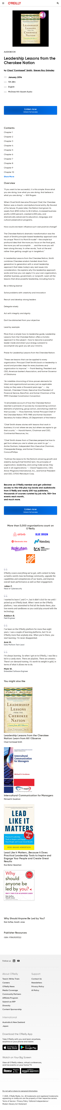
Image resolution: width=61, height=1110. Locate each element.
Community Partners (11, 994)
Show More (9, 177)
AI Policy (35, 990)
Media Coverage (10, 990)
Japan (5, 1026)
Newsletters (36, 982)
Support (36, 973)
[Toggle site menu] (3, 3)
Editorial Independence (38, 1101)
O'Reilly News (8, 986)
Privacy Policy (37, 986)
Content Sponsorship (12, 1009)
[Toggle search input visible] (58, 3)
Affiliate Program (10, 998)
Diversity (6, 1005)
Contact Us (36, 979)
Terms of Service (8, 1101)
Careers (6, 982)
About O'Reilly (10, 973)
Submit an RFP (8, 1001)
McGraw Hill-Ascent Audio (20, 92)
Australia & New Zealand (13, 1022)
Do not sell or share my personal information (19, 1091)
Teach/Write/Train (10, 979)
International (9, 1017)
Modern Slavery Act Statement (14, 1104)
